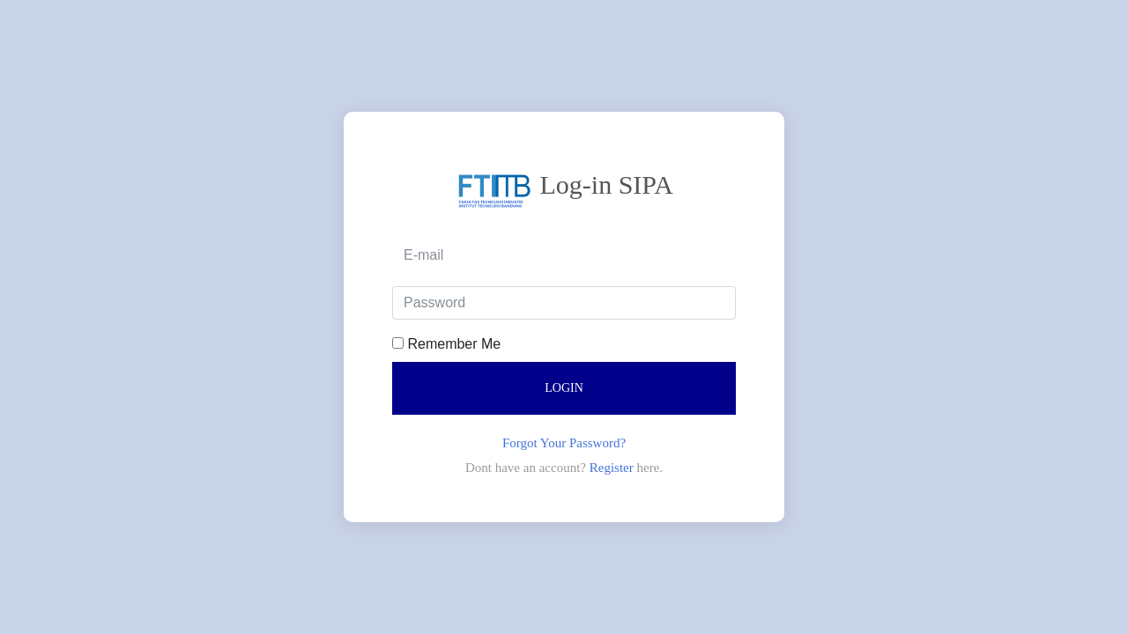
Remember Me (446, 343)
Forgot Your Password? (564, 443)
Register (613, 468)
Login (564, 387)
